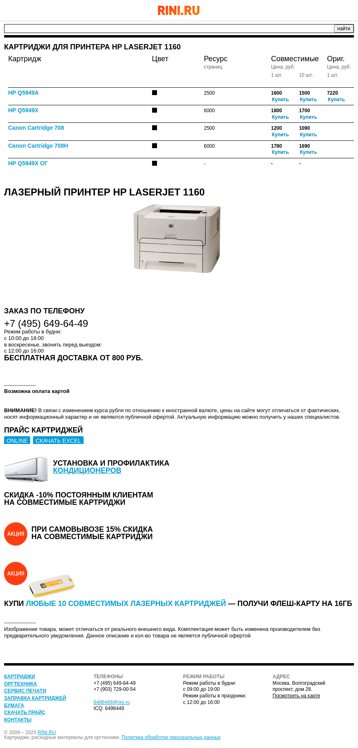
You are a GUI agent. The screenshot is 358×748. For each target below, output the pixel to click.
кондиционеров (87, 470)
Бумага (14, 705)
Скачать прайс (24, 712)
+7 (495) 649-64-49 (327, 10)
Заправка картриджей (35, 698)
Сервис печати (25, 691)
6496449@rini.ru (112, 702)
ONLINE (17, 440)
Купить (280, 99)
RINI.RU (47, 732)
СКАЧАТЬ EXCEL (58, 440)
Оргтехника (20, 684)
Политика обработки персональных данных (171, 737)
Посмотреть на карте (296, 696)
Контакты (17, 720)
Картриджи (19, 676)
